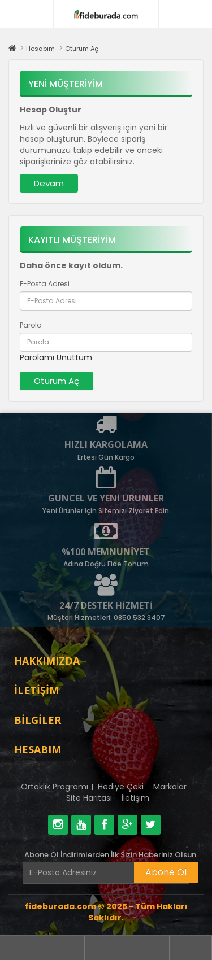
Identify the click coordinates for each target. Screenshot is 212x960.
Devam (49, 183)
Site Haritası (89, 798)
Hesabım (40, 48)
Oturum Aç (81, 48)
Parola (31, 325)
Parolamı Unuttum (56, 357)
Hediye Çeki (121, 786)
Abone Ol (166, 872)
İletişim (135, 798)
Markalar (170, 786)
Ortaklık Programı (54, 786)
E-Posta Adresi (45, 284)
